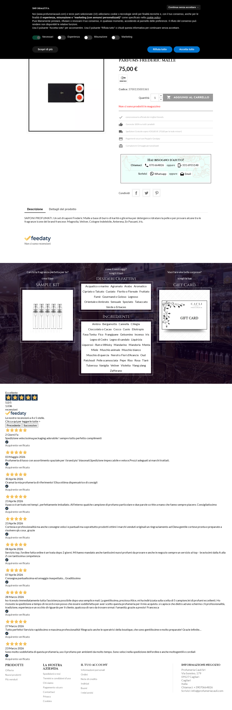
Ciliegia (135, 324)
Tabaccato (141, 301)
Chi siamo (48, 682)
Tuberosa (92, 365)
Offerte (9, 670)
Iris (147, 334)
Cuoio (126, 329)
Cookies (47, 701)
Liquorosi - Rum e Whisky (97, 344)
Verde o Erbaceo (116, 307)
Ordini (84, 674)
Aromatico (140, 286)
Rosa (137, 360)
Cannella (124, 324)
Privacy (47, 696)
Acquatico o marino (97, 286)
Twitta (146, 193)
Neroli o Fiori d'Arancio (125, 355)
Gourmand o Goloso (114, 296)
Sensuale (116, 301)
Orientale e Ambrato (96, 301)
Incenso (139, 334)
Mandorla (135, 344)
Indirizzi (85, 683)
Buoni (84, 688)
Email (185, 174)
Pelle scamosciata (107, 360)
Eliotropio (138, 329)
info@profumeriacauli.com (207, 690)
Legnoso (133, 296)
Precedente (13, 425)
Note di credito (89, 678)
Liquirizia (136, 339)
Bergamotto (109, 324)
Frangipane (111, 334)
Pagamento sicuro (53, 687)
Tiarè (145, 360)
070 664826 (154, 165)
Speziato (128, 301)
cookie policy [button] (153, 17)
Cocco (117, 329)
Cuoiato (110, 291)
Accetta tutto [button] (186, 49)
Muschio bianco (131, 349)
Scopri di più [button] (45, 49)
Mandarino (120, 344)
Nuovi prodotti (13, 674)
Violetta (126, 365)
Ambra (96, 324)
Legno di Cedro (99, 339)
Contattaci (49, 691)
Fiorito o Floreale (127, 291)
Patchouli (89, 360)
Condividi (136, 193)
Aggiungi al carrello (188, 97)
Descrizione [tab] (35, 209)
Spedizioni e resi (51, 673)
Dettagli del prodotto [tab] (62, 209)
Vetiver (115, 365)
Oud (143, 355)
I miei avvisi (87, 692)
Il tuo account (94, 665)
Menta (146, 344)
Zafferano (116, 370)
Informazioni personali (93, 669)
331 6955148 (188, 165)
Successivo (30, 425)
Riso (130, 360)
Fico (100, 334)
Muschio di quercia (97, 355)
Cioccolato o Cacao (100, 329)
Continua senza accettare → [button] (183, 7)
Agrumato (117, 286)
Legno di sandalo (120, 339)
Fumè (97, 296)
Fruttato (144, 291)
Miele (94, 349)
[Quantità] (155, 97)
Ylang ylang (139, 365)
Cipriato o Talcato (93, 291)
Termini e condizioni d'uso (57, 678)
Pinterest (156, 193)
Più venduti (11, 679)
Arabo (128, 286)
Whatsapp (158, 174)
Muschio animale (110, 349)
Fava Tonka (90, 334)
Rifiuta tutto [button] (160, 49)
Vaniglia (104, 365)
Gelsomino (126, 334)
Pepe (123, 360)
